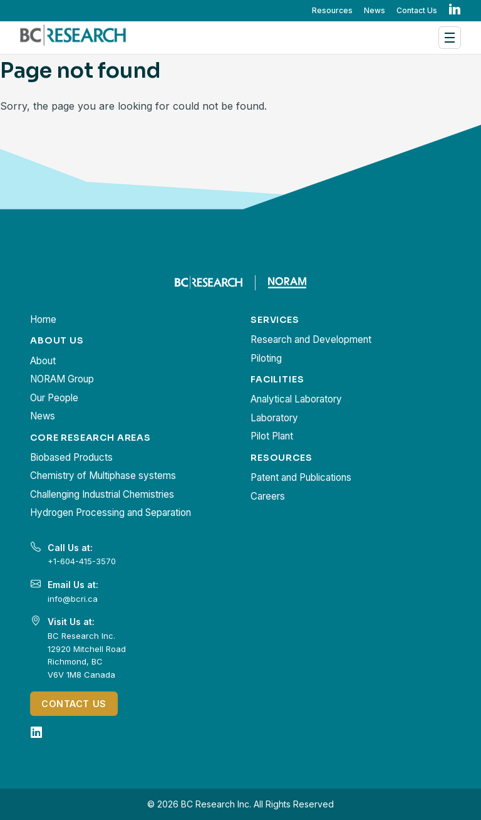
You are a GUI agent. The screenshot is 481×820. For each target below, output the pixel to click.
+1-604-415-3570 (82, 561)
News (374, 10)
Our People (54, 398)
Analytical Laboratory (296, 399)
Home (43, 319)
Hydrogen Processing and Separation (110, 512)
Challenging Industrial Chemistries (102, 494)
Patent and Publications (301, 477)
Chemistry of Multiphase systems (103, 475)
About (43, 361)
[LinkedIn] (36, 732)
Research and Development (311, 339)
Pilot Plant (272, 436)
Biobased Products (71, 457)
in (454, 10)
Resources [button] (332, 10)
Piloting (266, 358)
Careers (268, 496)
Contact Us (416, 10)
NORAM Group (62, 379)
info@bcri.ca (73, 599)
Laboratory (274, 418)
